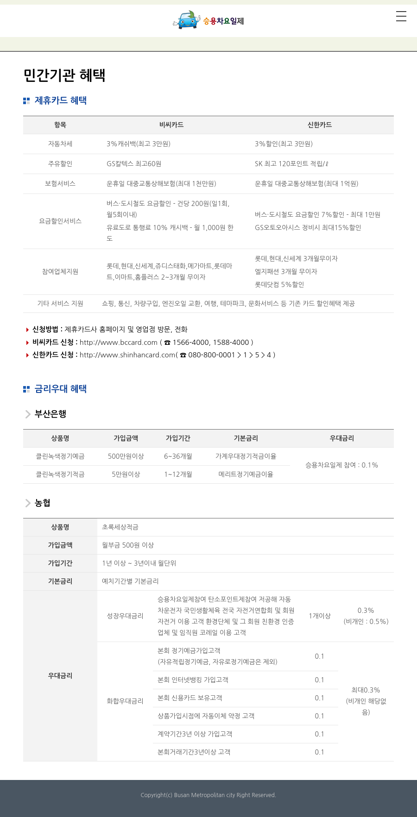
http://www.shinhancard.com (128, 354)
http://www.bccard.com (119, 342)
